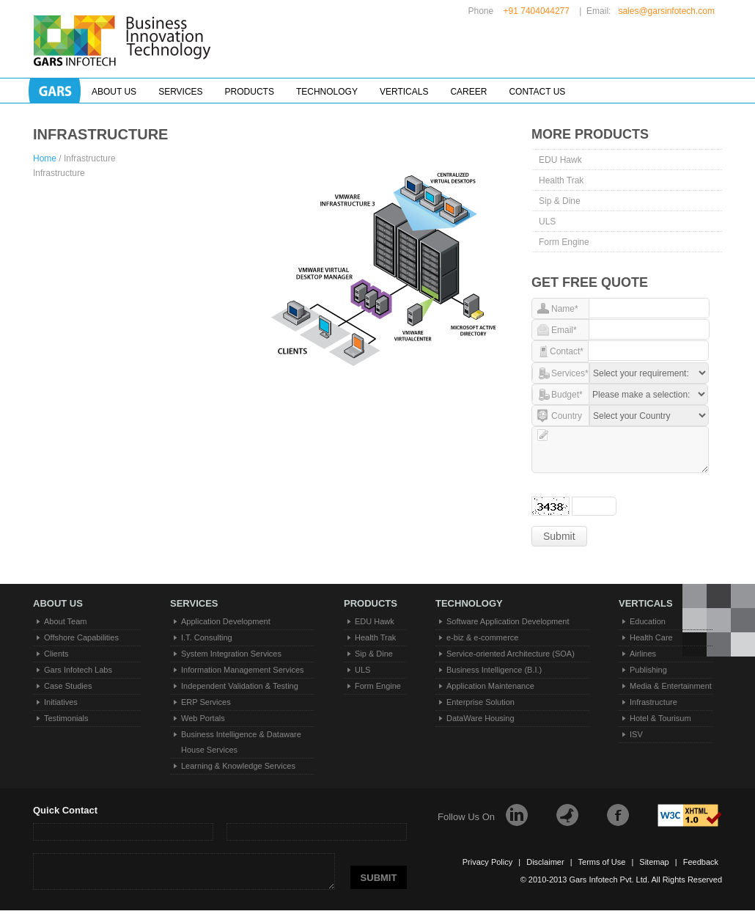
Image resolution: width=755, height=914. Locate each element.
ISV (636, 734)
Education (648, 621)
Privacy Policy (487, 862)
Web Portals (203, 718)
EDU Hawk (560, 160)
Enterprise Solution (480, 702)
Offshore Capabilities (81, 637)
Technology (327, 92)
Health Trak (561, 180)
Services (180, 92)
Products (249, 92)
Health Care (651, 637)
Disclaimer (545, 862)
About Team (65, 621)
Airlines (643, 653)
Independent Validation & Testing (239, 685)
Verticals (404, 92)
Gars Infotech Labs (78, 669)
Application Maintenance (490, 685)
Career (468, 92)
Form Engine (564, 242)
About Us (114, 92)
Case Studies (68, 685)
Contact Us (537, 92)
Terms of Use (602, 862)
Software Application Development (508, 621)
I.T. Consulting (206, 637)
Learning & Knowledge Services (238, 765)
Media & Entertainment (671, 685)
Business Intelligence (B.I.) (494, 669)
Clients (56, 653)
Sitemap (654, 862)
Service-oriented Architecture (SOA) (510, 653)
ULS (547, 221)
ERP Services (206, 702)
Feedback (700, 862)
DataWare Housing (480, 718)
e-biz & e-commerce (482, 637)
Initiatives (61, 702)
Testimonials (66, 718)
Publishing (648, 669)
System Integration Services (231, 653)
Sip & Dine (560, 201)
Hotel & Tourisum (660, 718)
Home (46, 158)
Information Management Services (242, 669)
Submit (559, 536)
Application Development (225, 621)
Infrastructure (653, 702)
